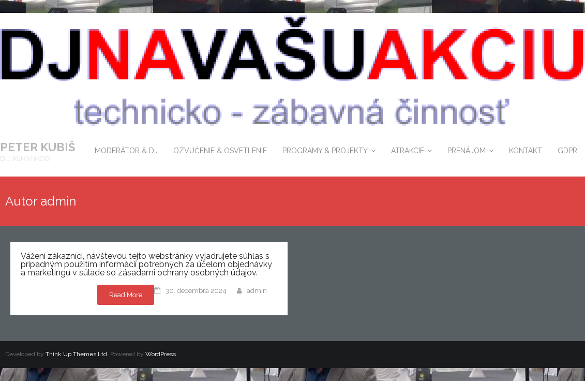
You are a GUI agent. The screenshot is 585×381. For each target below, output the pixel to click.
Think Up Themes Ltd (76, 354)
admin (257, 291)
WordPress (160, 354)
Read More (125, 295)
